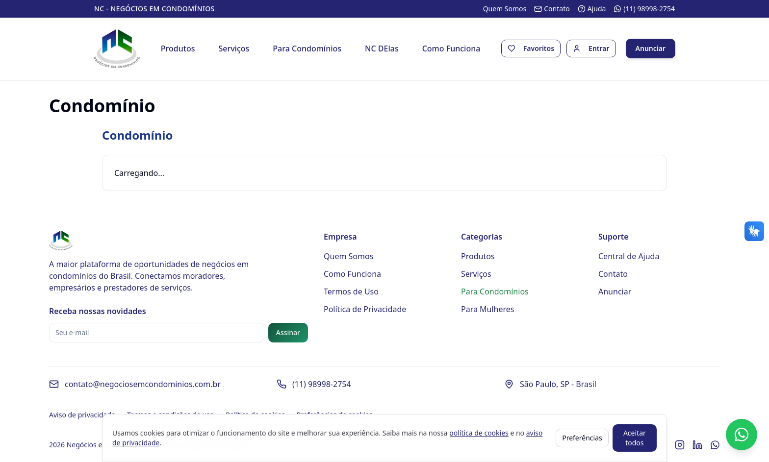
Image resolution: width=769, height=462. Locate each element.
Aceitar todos (634, 437)
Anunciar (650, 48)
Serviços (234, 49)
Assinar (288, 333)
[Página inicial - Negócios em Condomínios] (117, 49)
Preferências (582, 437)
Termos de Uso (351, 292)
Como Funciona (451, 49)
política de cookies (479, 433)
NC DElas (382, 49)
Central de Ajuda (628, 256)
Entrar (598, 48)
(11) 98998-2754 (321, 384)
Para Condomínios (307, 49)
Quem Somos (348, 256)
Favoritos (538, 48)
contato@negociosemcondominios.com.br (143, 384)
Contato (613, 274)
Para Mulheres (487, 309)
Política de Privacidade (365, 309)
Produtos (178, 49)
